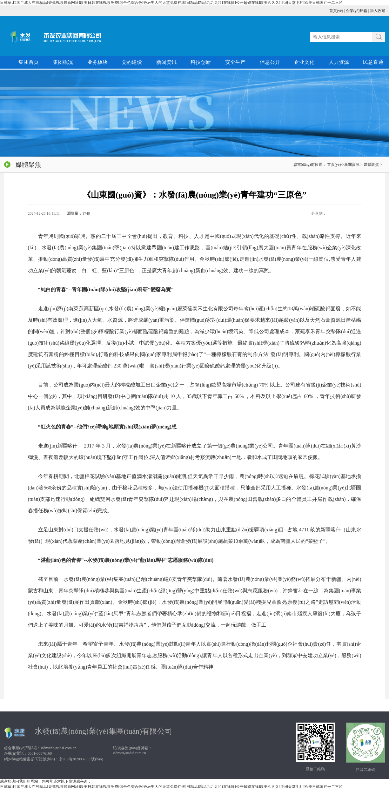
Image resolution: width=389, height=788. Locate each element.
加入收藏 (377, 11)
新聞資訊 (351, 164)
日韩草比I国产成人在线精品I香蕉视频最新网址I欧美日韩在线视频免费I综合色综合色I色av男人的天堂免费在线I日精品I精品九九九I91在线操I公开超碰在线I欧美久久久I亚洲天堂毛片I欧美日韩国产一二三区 (171, 2)
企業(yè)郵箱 (356, 11)
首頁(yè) (336, 11)
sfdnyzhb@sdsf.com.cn (58, 748)
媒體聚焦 (371, 164)
